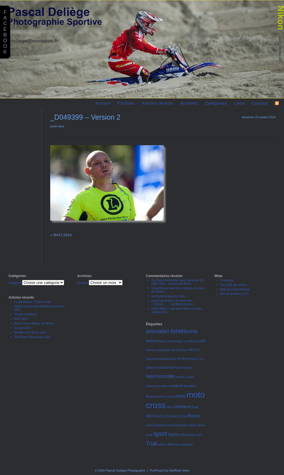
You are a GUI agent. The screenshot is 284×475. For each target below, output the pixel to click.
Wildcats (173, 444)
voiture (162, 444)
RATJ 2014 (60, 235)
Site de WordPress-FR (234, 293)
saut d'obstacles (177, 425)
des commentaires (235, 289)
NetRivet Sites (179, 470)
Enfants (151, 367)
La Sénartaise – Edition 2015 (32, 301)
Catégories (216, 103)
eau (173, 358)
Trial (151, 443)
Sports (173, 434)
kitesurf (166, 386)
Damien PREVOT (188, 350)
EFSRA (182, 358)
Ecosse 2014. (22, 328)
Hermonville (160, 376)
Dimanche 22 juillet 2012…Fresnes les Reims (177, 282)
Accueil (103, 103)
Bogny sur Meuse (186, 341)
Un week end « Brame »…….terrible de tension (172, 302)
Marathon (190, 386)
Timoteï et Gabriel (25, 314)
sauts (192, 425)
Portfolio (125, 103)
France (187, 367)
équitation (186, 444)
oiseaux (182, 406)
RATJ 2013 (163, 416)
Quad (194, 407)
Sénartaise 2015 (191, 434)
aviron (151, 341)
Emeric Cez (196, 358)
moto (181, 395)
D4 (174, 350)
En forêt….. (182, 296)
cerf (202, 341)
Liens (239, 103)
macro (177, 385)
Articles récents (157, 103)
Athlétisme (183, 331)
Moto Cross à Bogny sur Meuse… (35, 323)
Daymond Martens (158, 358)
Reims (194, 415)
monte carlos (166, 396)
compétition (163, 350)
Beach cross (165, 341)
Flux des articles (233, 284)
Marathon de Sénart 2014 (30, 332)
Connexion (227, 280)
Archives (189, 103)
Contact (260, 103)
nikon (170, 407)
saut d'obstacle (156, 425)
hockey (180, 377)
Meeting (151, 396)
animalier (157, 331)
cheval (150, 350)
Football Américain (169, 367)
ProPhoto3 (157, 470)
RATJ (150, 416)
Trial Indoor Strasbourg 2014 (32, 337)
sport (160, 433)
